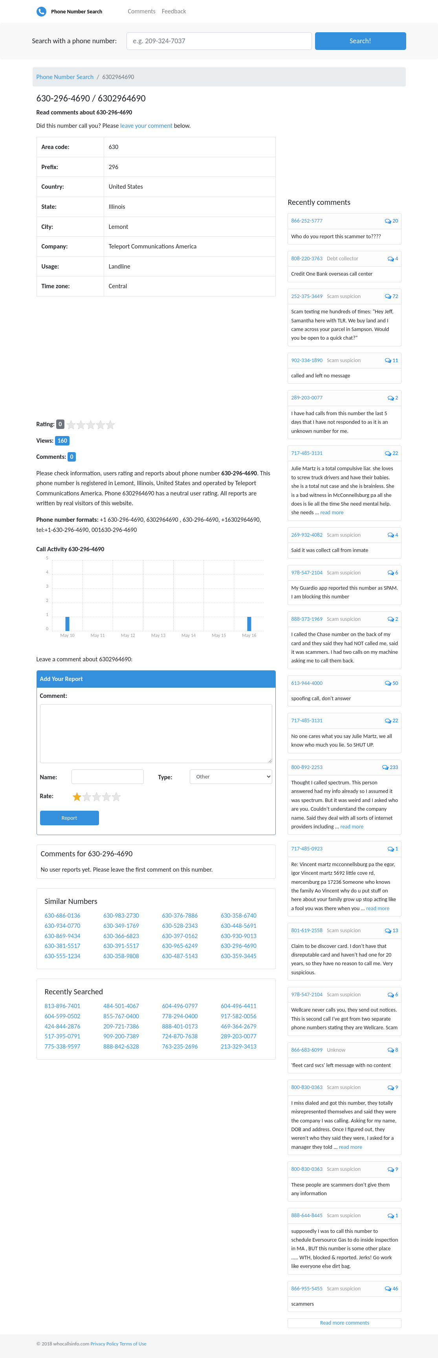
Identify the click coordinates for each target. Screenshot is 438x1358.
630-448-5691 (239, 925)
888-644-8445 (307, 1215)
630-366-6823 (121, 936)
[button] (360, 41)
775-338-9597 (63, 1046)
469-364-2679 (239, 1026)
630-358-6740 (239, 915)
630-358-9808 (121, 956)
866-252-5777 (307, 220)
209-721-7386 (121, 1026)
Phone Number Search (77, 11)
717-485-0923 (307, 848)
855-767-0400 (121, 1016)
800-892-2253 (307, 767)
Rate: (47, 796)
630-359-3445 (239, 956)
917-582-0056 (239, 1016)
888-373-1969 (307, 619)
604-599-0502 (63, 1016)
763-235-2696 (180, 1046)
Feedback (174, 11)
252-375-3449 (307, 296)
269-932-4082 (307, 535)
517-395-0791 (63, 1036)
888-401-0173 (180, 1026)
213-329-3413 (239, 1046)
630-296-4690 (239, 945)
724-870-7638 (180, 1036)
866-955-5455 (307, 1288)
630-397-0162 (180, 936)
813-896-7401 (63, 1006)
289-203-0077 (239, 1036)
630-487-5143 (180, 956)
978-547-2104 (307, 572)
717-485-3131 (307, 453)
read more (332, 512)
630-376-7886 (180, 915)
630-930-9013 (239, 936)
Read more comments (344, 1322)
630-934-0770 (63, 925)
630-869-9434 (63, 936)
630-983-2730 (121, 915)
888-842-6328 (121, 1046)
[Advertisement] (156, 358)
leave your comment (146, 125)
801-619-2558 (307, 930)
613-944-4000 (307, 683)
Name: (48, 777)
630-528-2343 (180, 925)
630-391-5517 (121, 945)
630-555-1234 (63, 956)
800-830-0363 (307, 1087)
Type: (165, 777)
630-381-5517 (63, 945)
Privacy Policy (104, 1344)
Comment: (54, 695)
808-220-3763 (307, 258)
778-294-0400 (180, 1016)
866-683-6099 (307, 1050)
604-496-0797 (180, 1006)
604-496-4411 (239, 1006)
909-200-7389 (121, 1036)
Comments (142, 11)
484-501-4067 (121, 1006)
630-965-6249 (180, 945)
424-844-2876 (63, 1026)
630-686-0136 (63, 915)
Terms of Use (132, 1344)
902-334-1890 (307, 360)
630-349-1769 (121, 925)
